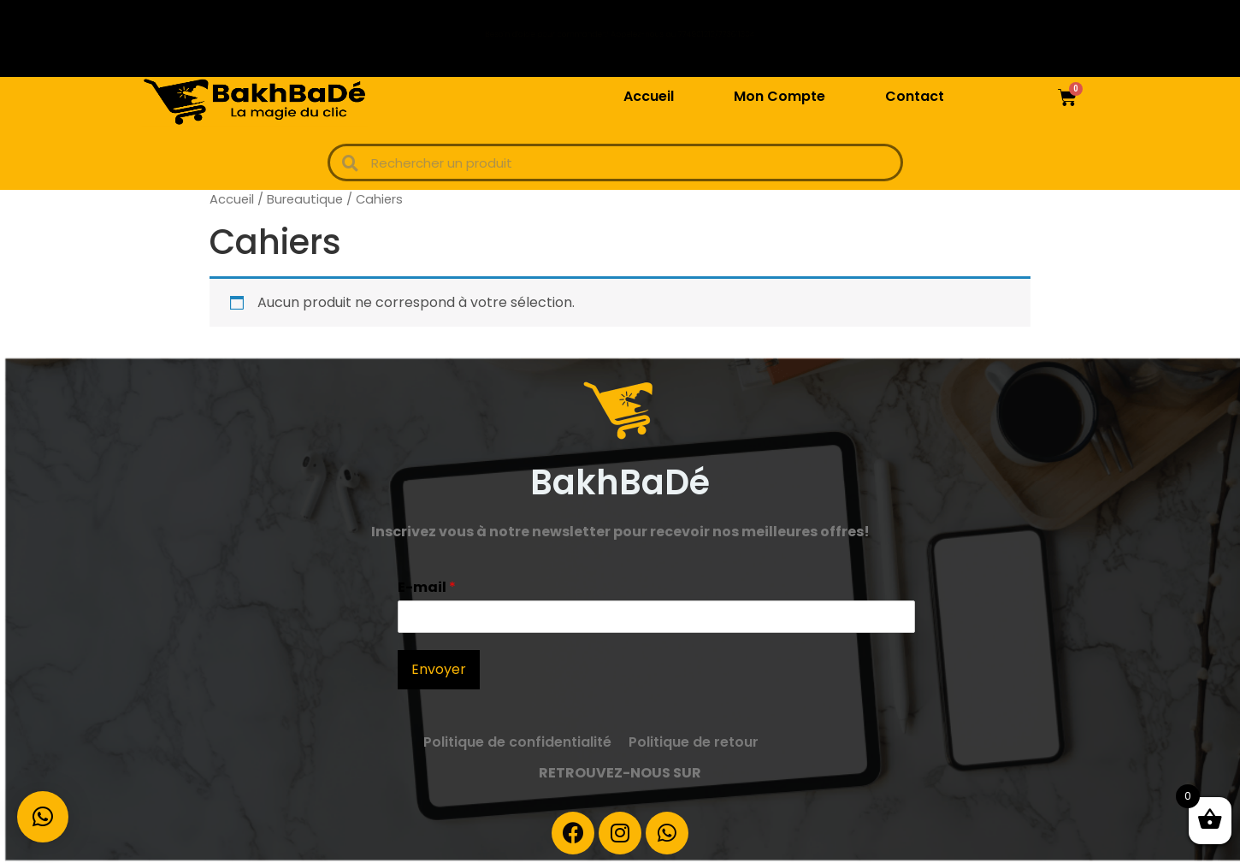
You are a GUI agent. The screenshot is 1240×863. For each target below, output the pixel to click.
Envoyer (438, 669)
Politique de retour (694, 742)
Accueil (648, 96)
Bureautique (305, 199)
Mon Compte (779, 96)
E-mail (427, 588)
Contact (914, 96)
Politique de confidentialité (517, 742)
